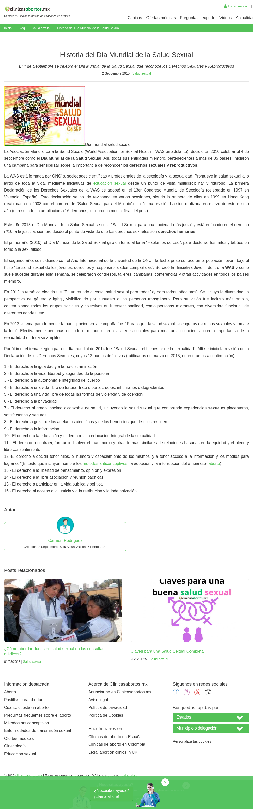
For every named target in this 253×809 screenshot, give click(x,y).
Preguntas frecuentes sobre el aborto (37, 741)
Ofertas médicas (161, 18)
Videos (225, 18)
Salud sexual (41, 28)
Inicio (8, 28)
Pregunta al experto (197, 18)
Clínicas (135, 18)
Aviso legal (98, 726)
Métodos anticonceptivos (26, 749)
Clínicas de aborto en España (115, 763)
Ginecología (15, 772)
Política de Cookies (105, 741)
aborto (214, 490)
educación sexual (109, 209)
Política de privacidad (107, 733)
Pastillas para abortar (23, 726)
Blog (21, 28)
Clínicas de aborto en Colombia (116, 771)
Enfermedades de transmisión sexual (37, 757)
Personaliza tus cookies (192, 768)
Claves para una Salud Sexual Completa (167, 677)
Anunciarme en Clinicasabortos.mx (119, 718)
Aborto (10, 718)
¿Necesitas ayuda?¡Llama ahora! (111, 793)
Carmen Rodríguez (65, 567)
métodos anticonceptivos (105, 490)
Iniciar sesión (235, 6)
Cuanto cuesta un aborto (26, 733)
